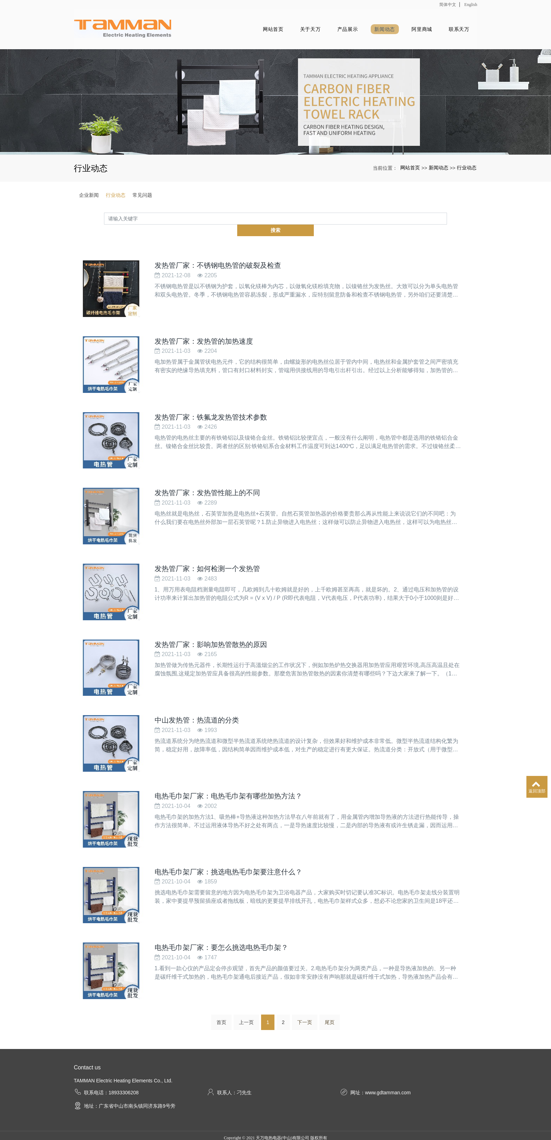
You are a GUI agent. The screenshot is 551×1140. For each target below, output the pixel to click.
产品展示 (336, 29)
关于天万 (295, 29)
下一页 (304, 1001)
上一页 (246, 1001)
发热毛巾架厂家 (250, 1124)
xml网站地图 (325, 1124)
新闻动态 (376, 29)
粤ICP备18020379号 (276, 1133)
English (470, 4)
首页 (221, 1001)
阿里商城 (416, 29)
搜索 (447, 218)
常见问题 (142, 194)
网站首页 (255, 29)
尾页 (330, 1001)
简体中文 (447, 4)
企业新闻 (89, 194)
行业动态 (467, 167)
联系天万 (457, 29)
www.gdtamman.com (388, 1071)
